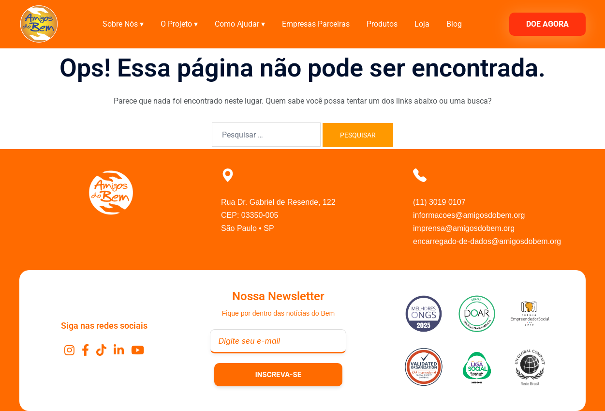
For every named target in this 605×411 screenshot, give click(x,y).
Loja (421, 24)
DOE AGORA (547, 24)
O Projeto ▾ (179, 24)
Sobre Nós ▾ (123, 24)
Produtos (382, 24)
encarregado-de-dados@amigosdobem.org (487, 241)
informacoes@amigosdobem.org (469, 215)
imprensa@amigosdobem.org (464, 228)
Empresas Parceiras (316, 24)
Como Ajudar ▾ (240, 24)
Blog (454, 24)
